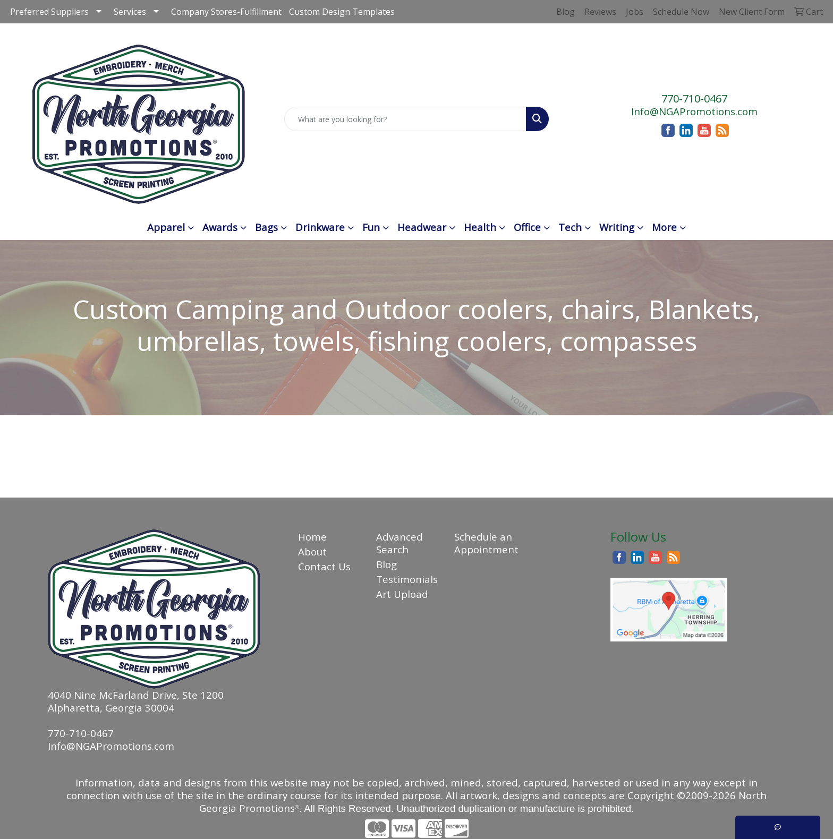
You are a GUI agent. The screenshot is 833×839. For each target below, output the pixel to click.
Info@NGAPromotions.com (694, 111)
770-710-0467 (694, 98)
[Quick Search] (405, 119)
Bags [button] (266, 227)
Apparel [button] (166, 227)
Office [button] (527, 227)
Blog (386, 564)
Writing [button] (616, 227)
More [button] (664, 227)
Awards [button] (219, 227)
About (312, 551)
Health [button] (480, 227)
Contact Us (324, 566)
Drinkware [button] (320, 227)
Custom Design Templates (342, 12)
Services (130, 12)
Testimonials (407, 579)
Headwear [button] (421, 227)
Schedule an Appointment (486, 543)
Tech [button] (570, 227)
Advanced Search (399, 543)
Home (312, 536)
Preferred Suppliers (49, 12)
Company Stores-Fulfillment (226, 12)
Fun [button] (371, 227)
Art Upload (402, 594)
